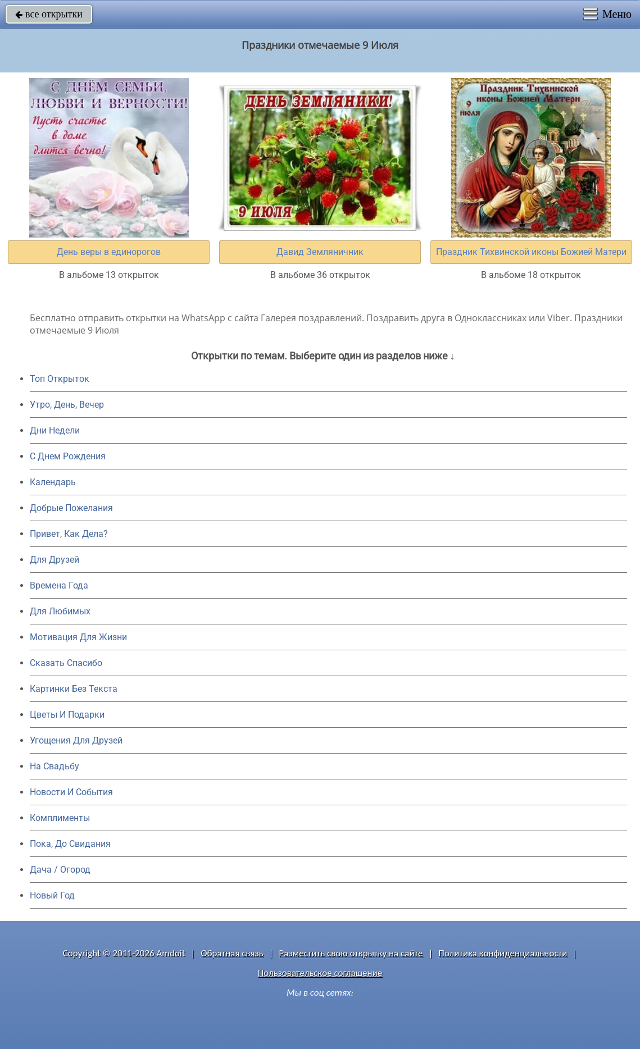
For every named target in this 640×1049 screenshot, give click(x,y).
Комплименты (60, 818)
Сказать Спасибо (66, 663)
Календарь (53, 482)
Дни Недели (55, 430)
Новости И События (71, 792)
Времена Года (59, 585)
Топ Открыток (59, 378)
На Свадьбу (54, 766)
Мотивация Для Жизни (78, 637)
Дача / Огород (60, 869)
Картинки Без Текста (73, 688)
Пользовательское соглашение (320, 973)
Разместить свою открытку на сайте (351, 953)
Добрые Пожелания (71, 508)
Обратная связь (232, 953)
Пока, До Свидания (70, 843)
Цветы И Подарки (67, 714)
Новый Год (52, 895)
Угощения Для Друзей (76, 740)
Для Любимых (60, 611)
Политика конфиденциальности (502, 953)
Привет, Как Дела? (69, 533)
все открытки (49, 14)
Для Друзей (54, 559)
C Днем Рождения (68, 456)
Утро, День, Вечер (67, 404)
